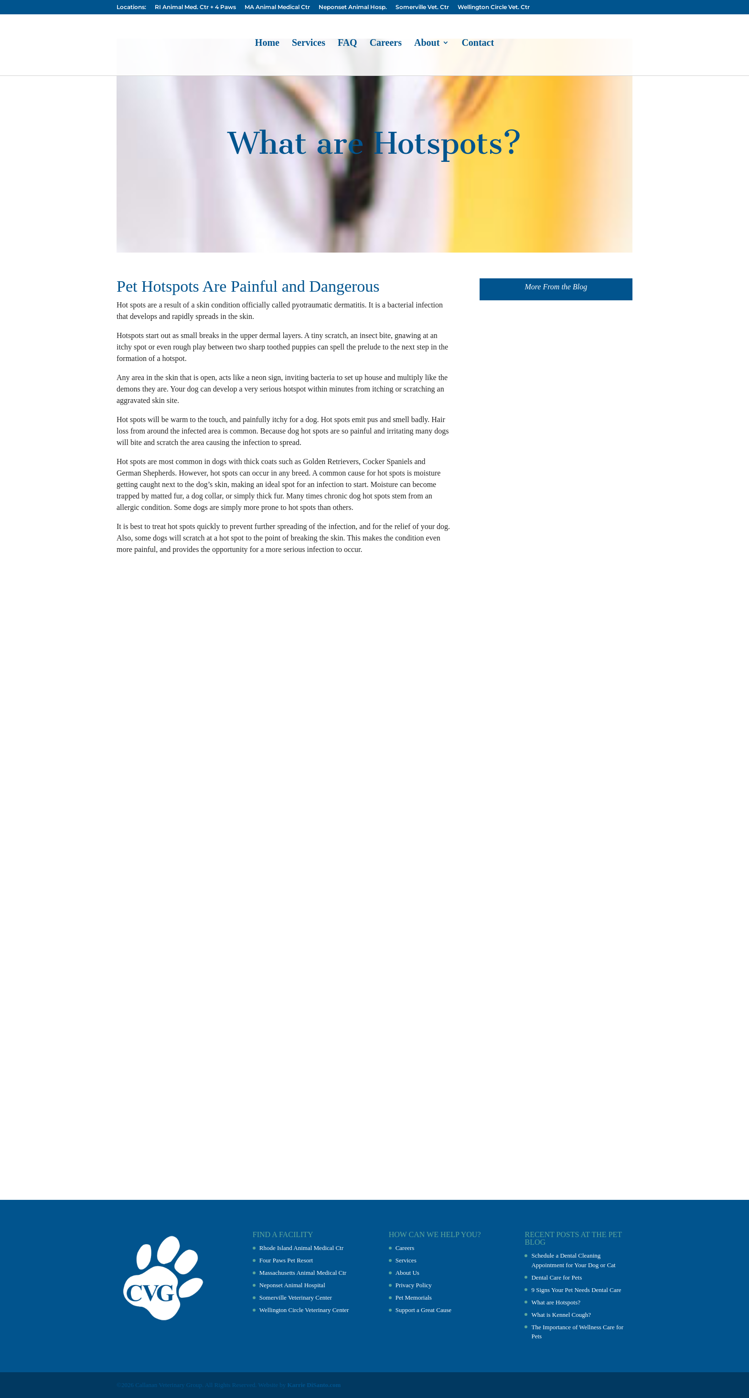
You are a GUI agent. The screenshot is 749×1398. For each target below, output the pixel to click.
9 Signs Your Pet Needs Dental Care (576, 1289)
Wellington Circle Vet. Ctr (494, 7)
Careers (386, 43)
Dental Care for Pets (556, 1277)
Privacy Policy (414, 1285)
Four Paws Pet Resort (286, 1260)
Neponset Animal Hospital (292, 1285)
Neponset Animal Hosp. (353, 7)
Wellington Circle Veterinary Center (304, 1309)
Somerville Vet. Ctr (422, 7)
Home (267, 43)
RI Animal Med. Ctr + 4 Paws (195, 7)
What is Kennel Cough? (561, 1314)
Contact (477, 43)
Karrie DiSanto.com (314, 1384)
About (426, 43)
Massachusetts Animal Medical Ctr (302, 1272)
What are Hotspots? (555, 1302)
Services (308, 43)
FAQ (347, 43)
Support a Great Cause (423, 1309)
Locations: (131, 7)
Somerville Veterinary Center (295, 1297)
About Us (407, 1272)
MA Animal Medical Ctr (277, 7)
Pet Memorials (414, 1297)
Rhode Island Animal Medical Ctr (301, 1247)
